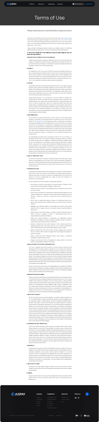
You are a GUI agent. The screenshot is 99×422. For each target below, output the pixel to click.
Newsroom (39, 401)
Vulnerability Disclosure (52, 397)
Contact (38, 405)
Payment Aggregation (51, 399)
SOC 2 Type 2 (50, 405)
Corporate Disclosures (51, 407)
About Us (38, 397)
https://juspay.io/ (65, 38)
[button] (78, 4)
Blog (63, 401)
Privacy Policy (40, 121)
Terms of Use (59, 415)
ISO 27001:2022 (50, 403)
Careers (38, 403)
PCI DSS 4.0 (49, 401)
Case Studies (39, 399)
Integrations (51, 4)
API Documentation (66, 399)
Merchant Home (65, 397)
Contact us (89, 4)
